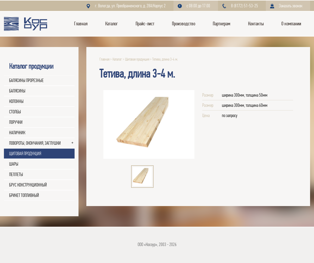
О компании (291, 24)
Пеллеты (16, 174)
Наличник (17, 132)
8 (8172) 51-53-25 (244, 5)
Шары (13, 164)
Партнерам (221, 24)
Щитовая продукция (25, 153)
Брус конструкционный (28, 185)
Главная (81, 24)
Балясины (17, 90)
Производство (183, 24)
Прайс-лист (145, 24)
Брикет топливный (24, 195)
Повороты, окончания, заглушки (35, 143)
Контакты (256, 24)
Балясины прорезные (26, 80)
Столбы (15, 111)
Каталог (111, 24)
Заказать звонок (290, 5)
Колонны (16, 101)
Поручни (16, 122)
